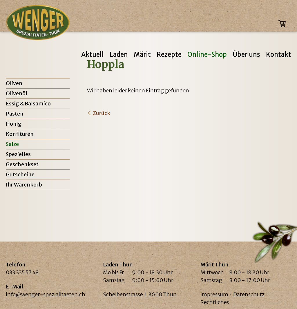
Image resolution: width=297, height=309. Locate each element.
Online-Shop (207, 54)
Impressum (214, 294)
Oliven (14, 83)
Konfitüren (20, 134)
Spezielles (18, 154)
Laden (119, 54)
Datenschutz (249, 294)
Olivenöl (16, 93)
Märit (142, 54)
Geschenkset (22, 164)
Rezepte (169, 54)
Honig (13, 123)
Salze (12, 144)
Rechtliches (214, 302)
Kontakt (278, 54)
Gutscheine (20, 174)
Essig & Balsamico (28, 103)
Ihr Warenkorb (24, 184)
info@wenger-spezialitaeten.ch (45, 294)
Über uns (246, 54)
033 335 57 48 (22, 272)
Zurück (101, 113)
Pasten (14, 113)
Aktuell (92, 54)
